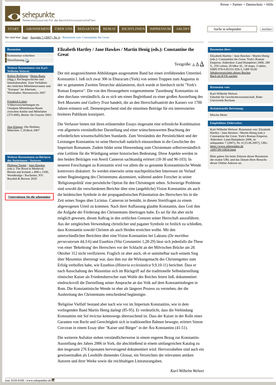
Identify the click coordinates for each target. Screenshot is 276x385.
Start (25, 37)
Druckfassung (18, 60)
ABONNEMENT (38, 29)
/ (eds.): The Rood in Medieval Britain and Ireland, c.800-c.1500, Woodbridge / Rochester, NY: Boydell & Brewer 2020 (28, 171)
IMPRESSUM (160, 29)
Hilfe (269, 4)
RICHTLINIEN (133, 29)
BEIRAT (109, 29)
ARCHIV (183, 29)
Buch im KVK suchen (223, 76)
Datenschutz (254, 4)
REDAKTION (88, 29)
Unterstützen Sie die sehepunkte (29, 196)
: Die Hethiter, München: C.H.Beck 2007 (23, 128)
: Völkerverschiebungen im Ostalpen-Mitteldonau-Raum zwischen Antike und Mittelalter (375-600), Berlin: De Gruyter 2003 (29, 108)
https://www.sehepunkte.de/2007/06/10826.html (226, 147)
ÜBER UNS (64, 29)
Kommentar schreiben (20, 55)
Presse (224, 4)
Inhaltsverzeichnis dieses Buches (230, 72)
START (13, 29)
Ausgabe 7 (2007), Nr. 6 (45, 37)
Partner (237, 4)
